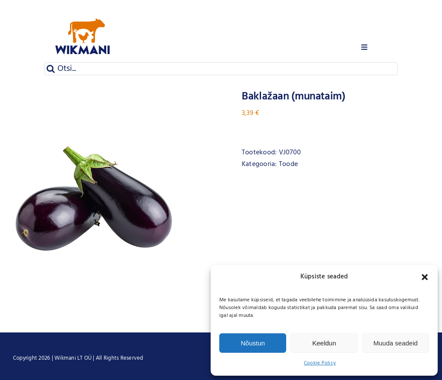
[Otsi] (50, 68)
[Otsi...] (221, 68)
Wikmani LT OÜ (73, 358)
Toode (288, 164)
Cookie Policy (320, 363)
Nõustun (253, 343)
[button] (424, 277)
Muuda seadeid (395, 343)
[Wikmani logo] (83, 7)
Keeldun (324, 343)
